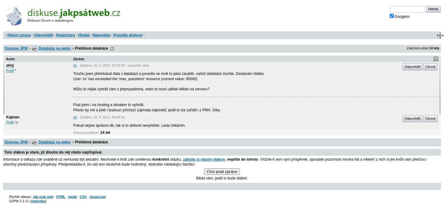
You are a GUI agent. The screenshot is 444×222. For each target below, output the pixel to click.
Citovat (430, 66)
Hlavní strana (19, 35)
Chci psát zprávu (222, 171)
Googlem (400, 16)
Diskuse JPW (16, 48)
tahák (72, 197)
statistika (38, 201)
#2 (75, 117)
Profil (10, 70)
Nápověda (101, 35)
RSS (112, 49)
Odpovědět (43, 35)
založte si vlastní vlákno (204, 159)
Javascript (97, 197)
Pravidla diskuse (128, 35)
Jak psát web (43, 197)
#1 (75, 65)
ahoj (10, 65)
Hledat (83, 35)
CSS (83, 197)
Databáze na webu (55, 48)
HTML (60, 197)
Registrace (65, 35)
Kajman (12, 117)
